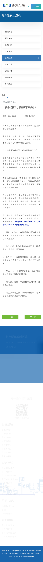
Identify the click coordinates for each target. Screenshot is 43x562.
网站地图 (5, 550)
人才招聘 (8, 51)
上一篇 (10, 317)
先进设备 (8, 77)
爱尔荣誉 (8, 38)
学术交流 (8, 64)
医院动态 (8, 58)
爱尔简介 (8, 32)
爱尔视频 (8, 84)
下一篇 (33, 317)
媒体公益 (8, 71)
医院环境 (8, 45)
